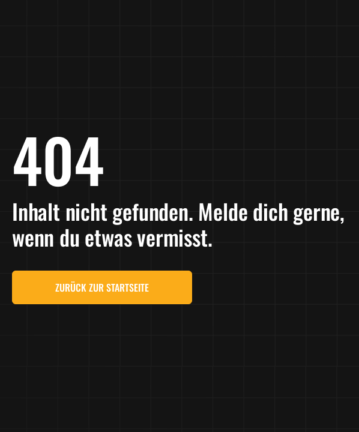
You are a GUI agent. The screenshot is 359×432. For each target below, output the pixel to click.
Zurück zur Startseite (102, 287)
